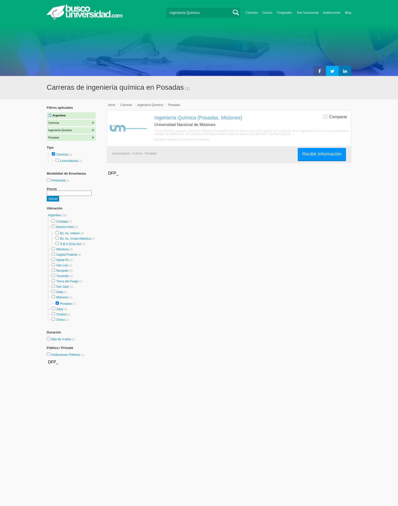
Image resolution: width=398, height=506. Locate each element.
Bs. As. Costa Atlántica (75, 238)
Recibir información (321, 154)
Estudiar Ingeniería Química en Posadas (181, 139)
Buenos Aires (65, 227)
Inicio (111, 105)
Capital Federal (66, 254)
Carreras (252, 12)
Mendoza (62, 249)
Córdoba (62, 221)
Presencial (58, 180)
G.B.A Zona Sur (70, 244)
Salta (59, 292)
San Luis (62, 265)
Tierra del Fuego (67, 281)
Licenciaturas (69, 161)
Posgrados (284, 12)
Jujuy (59, 309)
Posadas (66, 303)
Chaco (60, 319)
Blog (348, 12)
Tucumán (62, 276)
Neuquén (62, 270)
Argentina (55, 215)
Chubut (61, 314)
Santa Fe (62, 260)
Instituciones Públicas (68, 355)
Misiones (62, 297)
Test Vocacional (307, 12)
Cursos (267, 12)
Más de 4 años (61, 339)
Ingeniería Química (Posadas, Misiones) (198, 117)
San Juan (62, 286)
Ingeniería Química (150, 105)
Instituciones (331, 12)
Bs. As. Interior (70, 233)
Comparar (335, 116)
